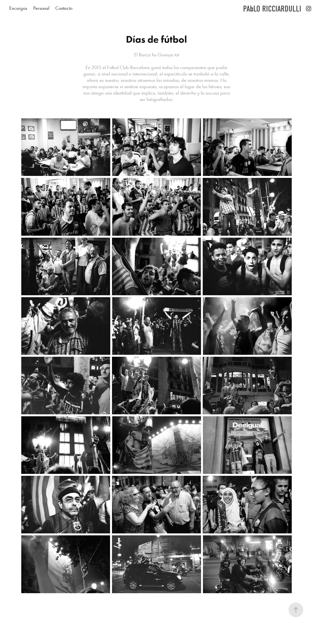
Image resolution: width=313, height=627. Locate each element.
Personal (41, 8)
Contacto (63, 8)
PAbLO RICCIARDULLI (272, 9)
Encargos (18, 8)
